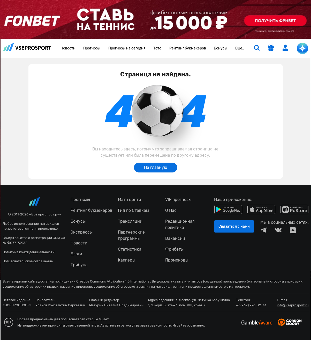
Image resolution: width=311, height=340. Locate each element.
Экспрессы (82, 232)
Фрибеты (174, 249)
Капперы (126, 260)
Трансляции (130, 221)
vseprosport (27, 47)
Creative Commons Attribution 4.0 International (113, 281)
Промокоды (176, 260)
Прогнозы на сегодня (127, 48)
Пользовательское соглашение (28, 261)
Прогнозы (91, 48)
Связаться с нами (234, 226)
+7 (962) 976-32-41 (251, 305)
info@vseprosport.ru (293, 305)
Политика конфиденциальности (29, 252)
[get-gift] (271, 48)
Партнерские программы (131, 235)
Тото (157, 48)
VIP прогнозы (178, 199)
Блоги (76, 253)
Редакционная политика (180, 224)
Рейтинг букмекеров (187, 48)
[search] (257, 48)
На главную (155, 167)
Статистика (129, 249)
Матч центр (129, 199)
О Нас (171, 210)
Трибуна (79, 264)
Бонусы (220, 48)
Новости (67, 48)
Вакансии (175, 238)
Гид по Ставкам (133, 210)
